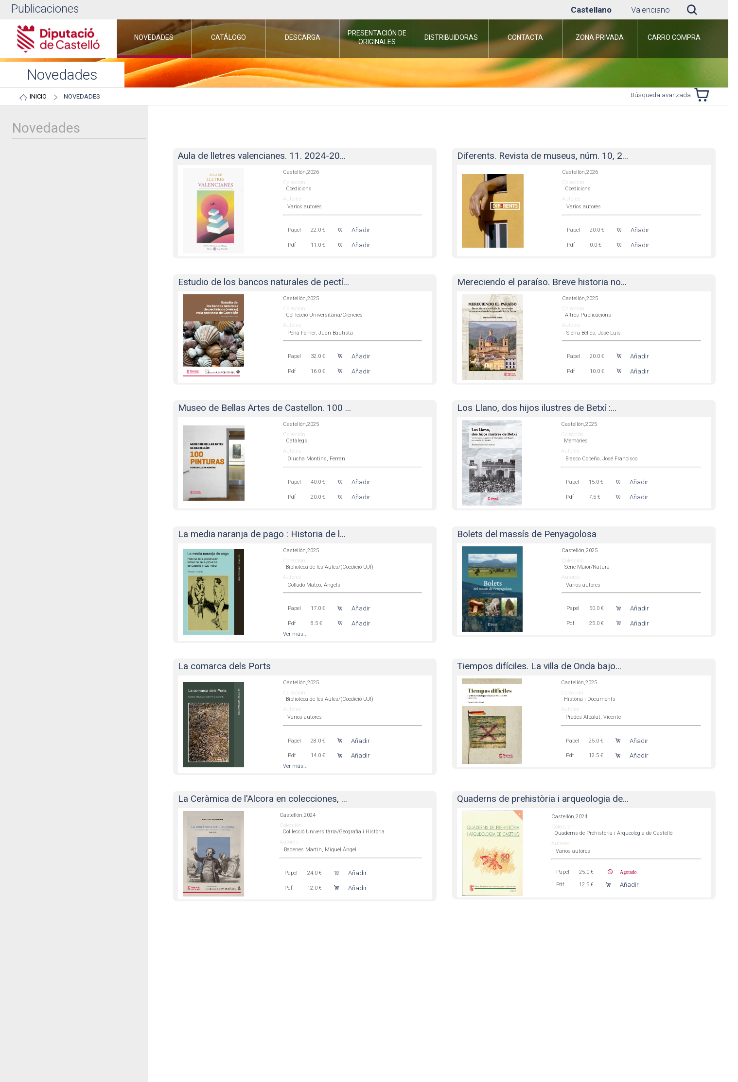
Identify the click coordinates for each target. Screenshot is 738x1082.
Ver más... (295, 634)
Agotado (624, 871)
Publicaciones (45, 9)
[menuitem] (154, 38)
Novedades (82, 96)
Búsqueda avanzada (661, 95)
